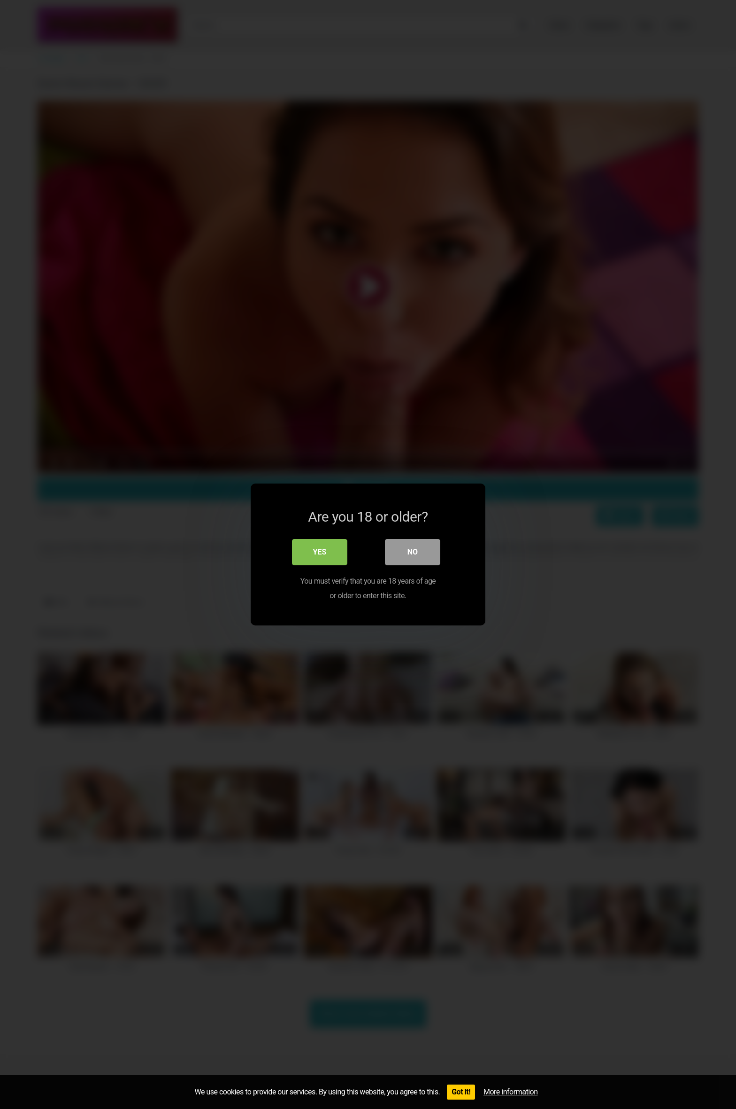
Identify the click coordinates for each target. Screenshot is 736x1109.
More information (510, 1091)
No (412, 551)
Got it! (461, 1091)
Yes (320, 551)
